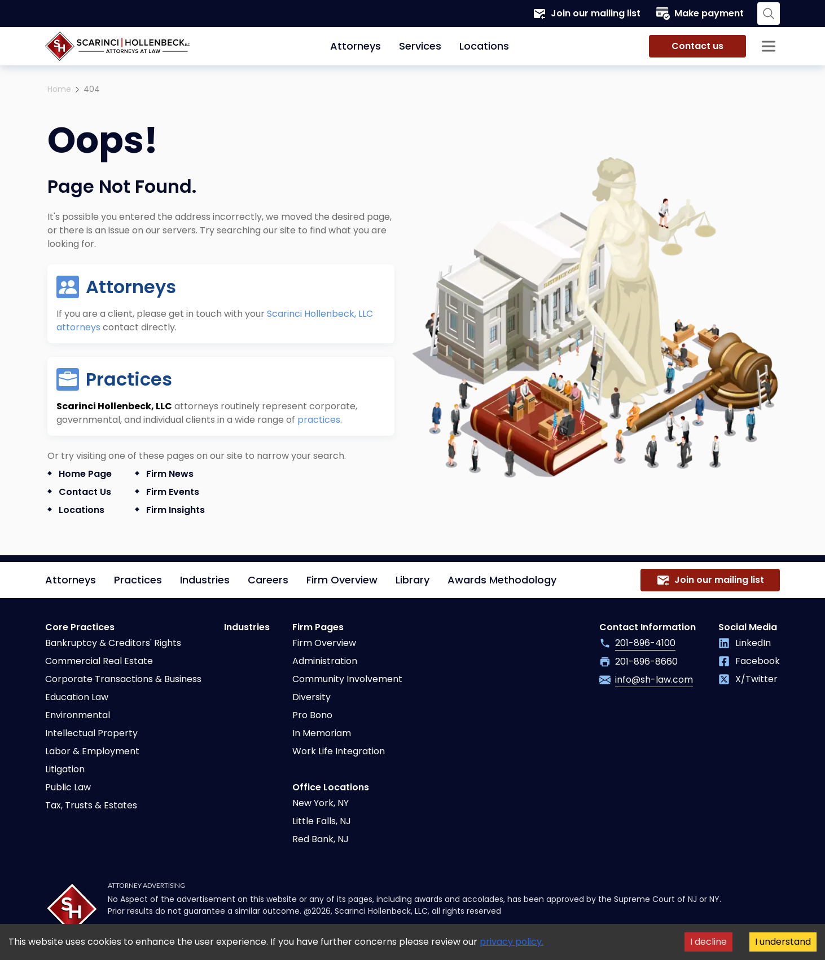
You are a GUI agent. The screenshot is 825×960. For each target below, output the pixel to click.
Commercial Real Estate (99, 660)
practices (318, 419)
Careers (268, 580)
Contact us (697, 45)
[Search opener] (768, 13)
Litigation (65, 769)
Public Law (68, 787)
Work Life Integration (338, 751)
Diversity (311, 697)
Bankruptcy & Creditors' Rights (113, 642)
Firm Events (172, 491)
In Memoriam (321, 733)
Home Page (85, 473)
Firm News (170, 473)
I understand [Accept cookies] (783, 941)
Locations (484, 46)
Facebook (749, 660)
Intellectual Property (91, 733)
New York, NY (320, 803)
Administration (324, 660)
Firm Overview (342, 580)
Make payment (700, 13)
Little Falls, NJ (321, 821)
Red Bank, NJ (320, 839)
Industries (205, 580)
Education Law (76, 697)
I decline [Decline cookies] (708, 941)
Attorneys (355, 46)
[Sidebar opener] (768, 46)
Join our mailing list (586, 13)
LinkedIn (744, 642)
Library (412, 580)
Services (420, 46)
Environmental (77, 715)
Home (59, 89)
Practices (138, 580)
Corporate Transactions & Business (123, 679)
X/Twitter (748, 679)
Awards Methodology (501, 580)
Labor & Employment (92, 751)
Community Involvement (347, 679)
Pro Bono (312, 715)
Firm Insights (175, 509)
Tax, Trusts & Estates (91, 805)
